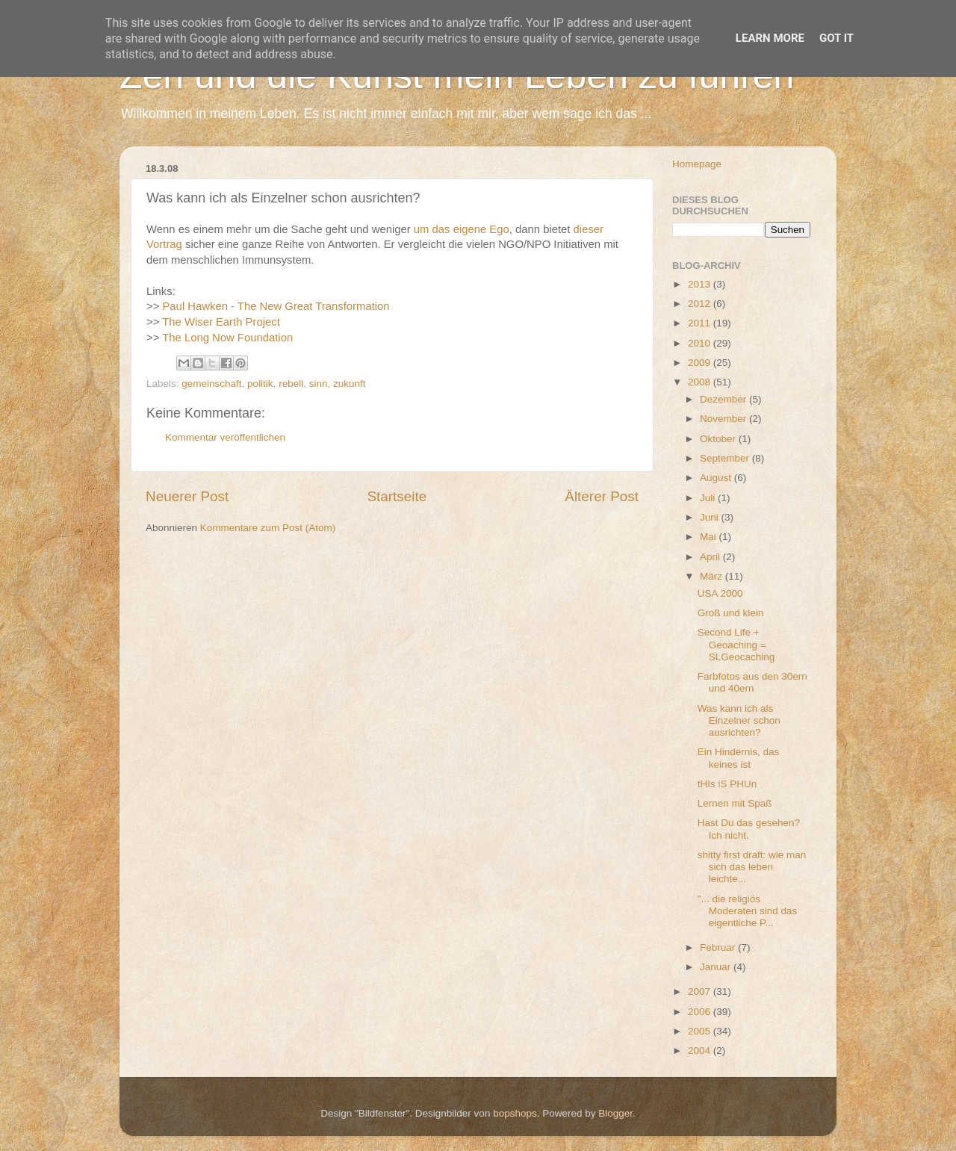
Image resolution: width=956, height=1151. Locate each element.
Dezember (724, 399)
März (712, 576)
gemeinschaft (211, 383)
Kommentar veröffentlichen (225, 437)
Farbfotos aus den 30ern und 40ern (752, 682)
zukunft (349, 383)
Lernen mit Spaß (735, 803)
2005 (700, 1031)
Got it (836, 38)
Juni (710, 517)
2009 (700, 362)
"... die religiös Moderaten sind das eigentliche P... (748, 910)
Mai (709, 536)
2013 (700, 284)
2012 (700, 303)
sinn (318, 383)
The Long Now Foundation (227, 338)
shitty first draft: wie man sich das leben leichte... (752, 866)
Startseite (396, 496)
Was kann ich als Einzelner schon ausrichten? (739, 720)
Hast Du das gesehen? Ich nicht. (749, 828)
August (717, 477)
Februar (719, 947)
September (726, 458)
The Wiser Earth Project (221, 322)
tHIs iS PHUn (727, 783)
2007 (700, 991)
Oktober (719, 438)
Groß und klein (731, 612)
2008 (700, 382)
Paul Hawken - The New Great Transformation (275, 306)
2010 (700, 343)
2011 (700, 323)
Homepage (696, 164)
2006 (700, 1011)
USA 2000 (720, 593)
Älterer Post (602, 496)
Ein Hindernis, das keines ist (739, 757)
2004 (700, 1050)
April (711, 556)
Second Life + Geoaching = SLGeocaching (736, 644)
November (724, 418)
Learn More (770, 38)
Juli (709, 497)
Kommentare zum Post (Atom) (268, 527)
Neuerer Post (187, 496)
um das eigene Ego (461, 229)
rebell (291, 383)
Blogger (615, 1113)
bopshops (515, 1113)
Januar (716, 966)
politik (260, 383)
